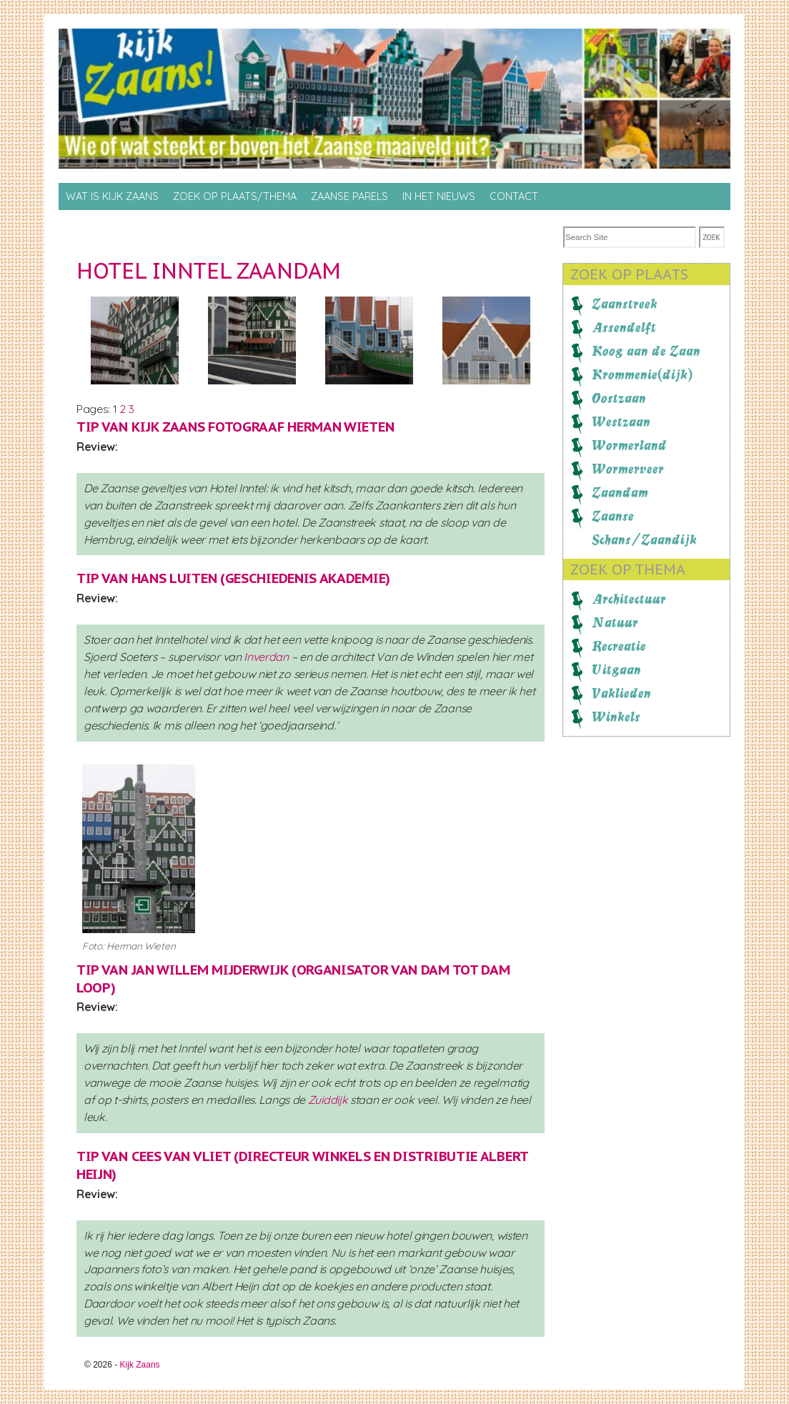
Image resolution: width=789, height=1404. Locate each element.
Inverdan (266, 656)
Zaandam (620, 492)
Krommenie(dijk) (642, 374)
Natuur (615, 622)
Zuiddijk (328, 1099)
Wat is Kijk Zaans (112, 196)
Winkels (616, 717)
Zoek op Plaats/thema (235, 196)
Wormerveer (628, 469)
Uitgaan (616, 669)
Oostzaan (619, 398)
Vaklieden (621, 693)
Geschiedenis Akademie (305, 578)
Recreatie (619, 646)
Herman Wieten (340, 426)
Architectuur (629, 599)
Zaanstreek (625, 304)
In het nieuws (438, 196)
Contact (514, 196)
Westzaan (621, 421)
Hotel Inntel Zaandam (208, 270)
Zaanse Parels (349, 196)
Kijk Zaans (140, 1365)
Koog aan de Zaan (646, 351)
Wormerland (629, 445)
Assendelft (624, 327)
